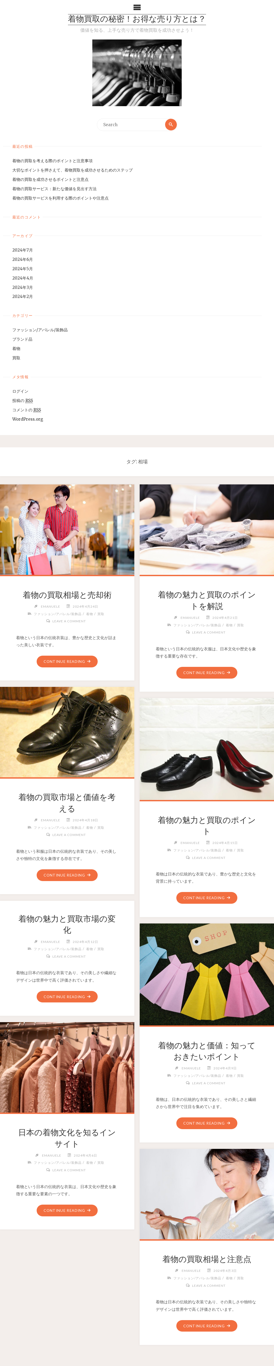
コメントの (26, 410)
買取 (16, 358)
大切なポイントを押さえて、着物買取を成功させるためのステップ (72, 170)
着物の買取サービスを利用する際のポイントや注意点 (60, 198)
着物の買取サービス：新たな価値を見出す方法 (54, 188)
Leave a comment (69, 621)
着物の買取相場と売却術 (67, 595)
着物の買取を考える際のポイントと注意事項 (52, 160)
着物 (16, 348)
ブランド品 (22, 339)
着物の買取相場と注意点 (206, 1259)
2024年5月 (22, 268)
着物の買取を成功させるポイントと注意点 (50, 179)
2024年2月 (22, 296)
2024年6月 (22, 259)
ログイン (20, 391)
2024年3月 (22, 287)
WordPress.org (27, 419)
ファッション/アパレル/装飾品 (40, 330)
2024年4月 (22, 278)
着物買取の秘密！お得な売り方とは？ (137, 19)
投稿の (22, 401)
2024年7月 (22, 250)
